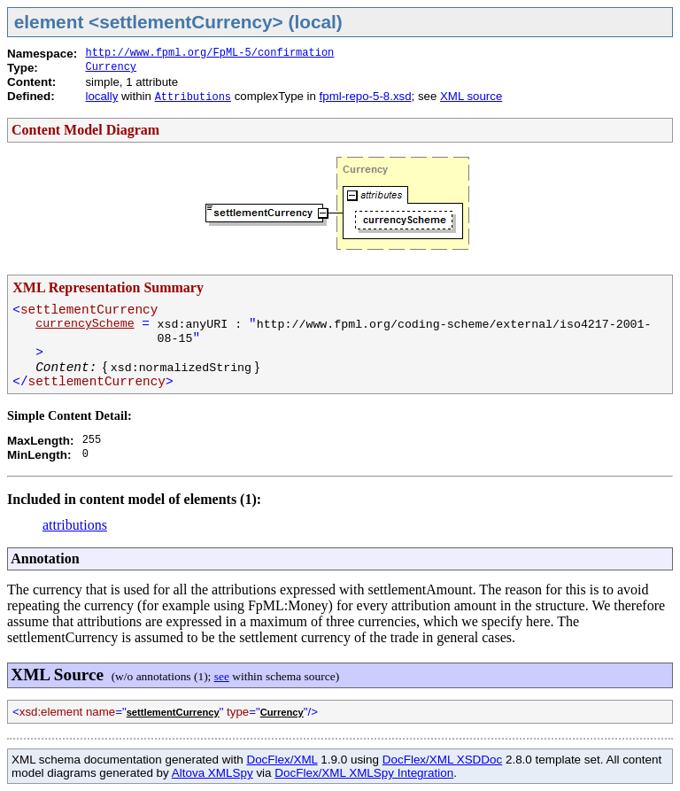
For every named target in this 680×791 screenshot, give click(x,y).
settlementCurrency (173, 712)
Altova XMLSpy (212, 772)
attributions (74, 524)
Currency (110, 67)
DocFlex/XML (281, 759)
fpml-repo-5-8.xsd (366, 96)
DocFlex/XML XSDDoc (442, 759)
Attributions (193, 97)
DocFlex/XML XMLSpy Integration (363, 772)
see (221, 676)
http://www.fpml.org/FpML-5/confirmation (209, 53)
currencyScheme (84, 323)
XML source (471, 96)
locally (101, 96)
